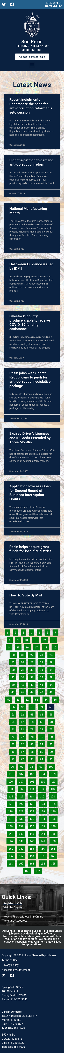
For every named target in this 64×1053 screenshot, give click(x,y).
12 (45, 639)
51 (19, 699)
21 (23, 654)
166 (28, 870)
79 (42, 736)
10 (27, 639)
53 (37, 699)
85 (51, 743)
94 (42, 758)
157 (22, 855)
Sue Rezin (32, 41)
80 (52, 736)
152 (22, 848)
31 (23, 669)
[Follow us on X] (5, 4)
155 (54, 848)
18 (46, 646)
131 (12, 818)
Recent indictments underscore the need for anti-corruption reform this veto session (30, 106)
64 (42, 713)
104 (43, 773)
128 (33, 810)
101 (12, 773)
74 (42, 728)
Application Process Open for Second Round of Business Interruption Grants (30, 492)
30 (14, 669)
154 (43, 848)
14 (10, 646)
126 (11, 810)
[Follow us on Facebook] (13, 4)
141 (12, 833)
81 (13, 743)
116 (12, 795)
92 (23, 758)
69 (42, 721)
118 (33, 795)
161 (12, 862)
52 (28, 699)
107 (22, 780)
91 (13, 758)
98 (32, 766)
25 (13, 661)
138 (33, 825)
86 (14, 751)
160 (54, 855)
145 (54, 833)
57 (23, 706)
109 (44, 780)
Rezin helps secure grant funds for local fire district (30, 549)
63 (32, 713)
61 (13, 713)
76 (14, 736)
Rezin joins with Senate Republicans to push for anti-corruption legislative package (30, 379)
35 (13, 676)
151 (12, 848)
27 (32, 661)
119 (43, 795)
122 (22, 803)
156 (12, 855)
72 (23, 728)
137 (22, 825)
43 (42, 684)
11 (36, 639)
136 (11, 825)
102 (22, 773)
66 (14, 721)
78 (33, 736)
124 (43, 803)
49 (52, 691)
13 (54, 639)
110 (54, 780)
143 (33, 833)
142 (22, 833)
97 (22, 766)
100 (52, 766)
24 (52, 654)
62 (23, 713)
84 (42, 743)
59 (42, 706)
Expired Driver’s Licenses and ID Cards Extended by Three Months (30, 437)
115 (54, 788)
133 (33, 818)
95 (51, 758)
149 (44, 840)
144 (43, 833)
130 (54, 810)
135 (54, 818)
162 (22, 862)
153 (33, 848)
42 (32, 684)
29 (52, 661)
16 (28, 646)
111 (12, 788)
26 (23, 661)
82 (23, 743)
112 (22, 788)
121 (12, 803)
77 (23, 736)
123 (33, 803)
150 (54, 840)
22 (32, 654)
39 (52, 676)
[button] (32, 65)
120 (54, 795)
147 (22, 840)
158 (33, 855)
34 (52, 669)
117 (22, 795)
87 (23, 751)
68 (33, 721)
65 (51, 713)
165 (54, 862)
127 (22, 810)
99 (42, 766)
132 (22, 818)
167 (38, 870)
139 (43, 825)
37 (32, 676)
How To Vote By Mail (25, 595)
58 (32, 706)
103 (33, 773)
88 (33, 751)
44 (52, 684)
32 (32, 669)
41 (23, 684)
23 (42, 654)
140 (54, 825)
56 (14, 706)
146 (11, 840)
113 (33, 788)
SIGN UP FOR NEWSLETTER (53, 4)
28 (42, 661)
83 (32, 743)
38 (42, 676)
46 (23, 691)
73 (32, 728)
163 (33, 862)
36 (23, 676)
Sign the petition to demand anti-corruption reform (31, 162)
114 (43, 788)
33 (42, 669)
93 (32, 758)
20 (14, 654)
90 (52, 751)
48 (42, 691)
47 (32, 691)
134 (43, 818)
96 (13, 766)
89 (42, 751)
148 (33, 840)
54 (46, 699)
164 (43, 862)
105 (54, 773)
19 (55, 646)
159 (43, 855)
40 (14, 684)
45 (13, 691)
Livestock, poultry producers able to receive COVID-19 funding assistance (29, 322)
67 (23, 721)
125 (54, 803)
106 (11, 780)
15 (19, 646)
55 (56, 699)
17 (37, 646)
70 (52, 721)
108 (33, 780)
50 (9, 699)
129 (43, 810)
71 (13, 728)
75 (51, 728)
